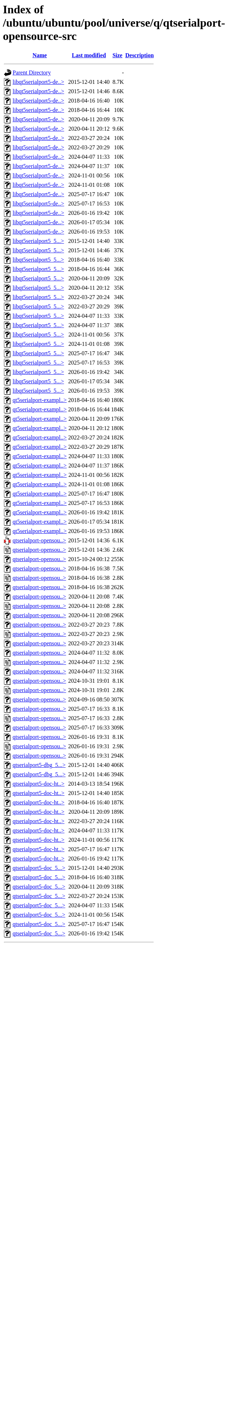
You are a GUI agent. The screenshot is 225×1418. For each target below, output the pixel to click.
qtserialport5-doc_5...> (39, 868)
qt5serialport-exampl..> (40, 400)
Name (39, 55)
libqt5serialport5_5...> (38, 241)
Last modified (89, 55)
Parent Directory (32, 72)
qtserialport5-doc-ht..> (38, 784)
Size (117, 55)
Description (139, 55)
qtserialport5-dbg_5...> (39, 765)
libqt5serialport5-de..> (38, 82)
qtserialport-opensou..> (39, 540)
